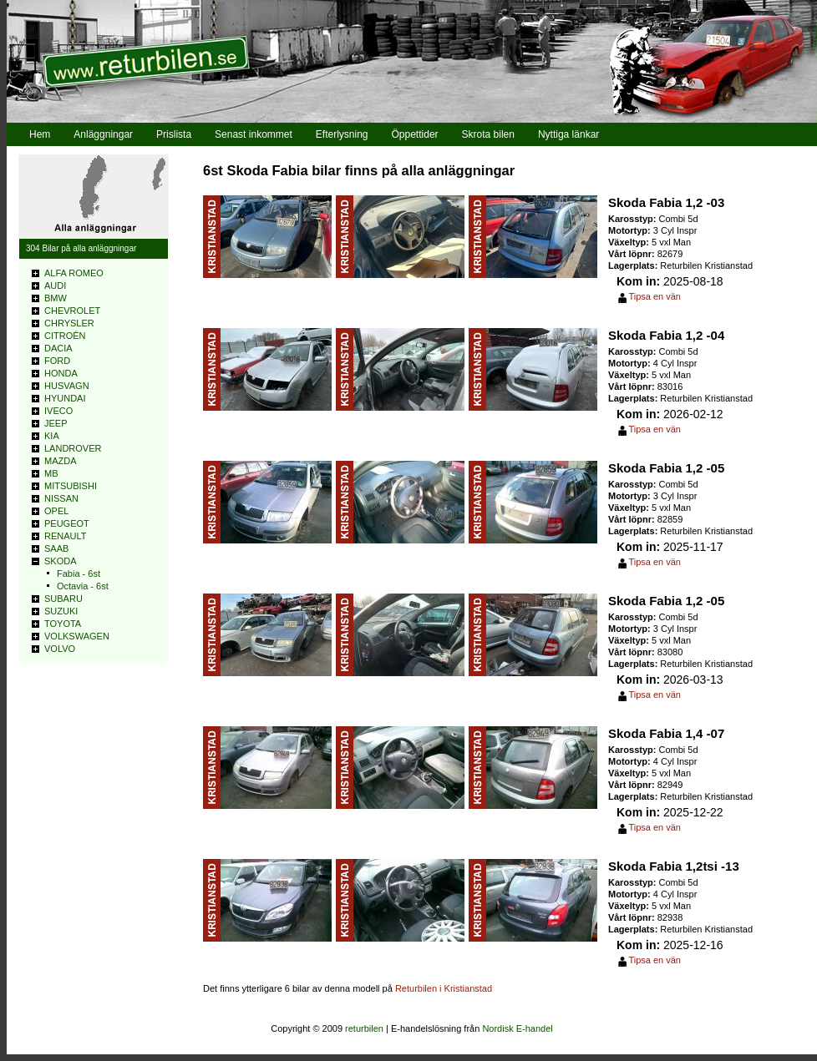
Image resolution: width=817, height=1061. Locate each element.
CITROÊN (65, 336)
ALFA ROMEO (74, 273)
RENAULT (65, 536)
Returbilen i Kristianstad (443, 988)
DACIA (58, 348)
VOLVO (59, 649)
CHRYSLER (69, 323)
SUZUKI (61, 611)
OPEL (56, 511)
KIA (51, 436)
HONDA (61, 373)
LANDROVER (72, 448)
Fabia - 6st (78, 573)
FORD (57, 361)
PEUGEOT (66, 523)
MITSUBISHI (70, 486)
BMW (55, 298)
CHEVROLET (72, 311)
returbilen (364, 1028)
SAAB (56, 548)
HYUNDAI (65, 398)
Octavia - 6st (83, 586)
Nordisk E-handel (517, 1028)
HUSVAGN (66, 386)
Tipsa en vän (654, 296)
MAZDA (60, 461)
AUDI (55, 285)
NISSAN (61, 498)
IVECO (58, 411)
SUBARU (63, 599)
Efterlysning (342, 134)
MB (51, 473)
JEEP (56, 423)
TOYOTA (62, 624)
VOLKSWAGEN (76, 636)
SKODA (60, 561)
